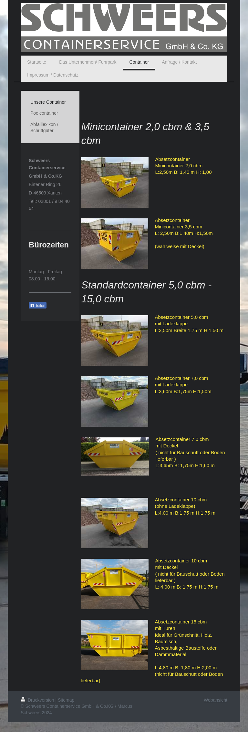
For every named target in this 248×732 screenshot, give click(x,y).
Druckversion (38, 700)
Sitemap (66, 700)
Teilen (37, 305)
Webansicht (215, 700)
